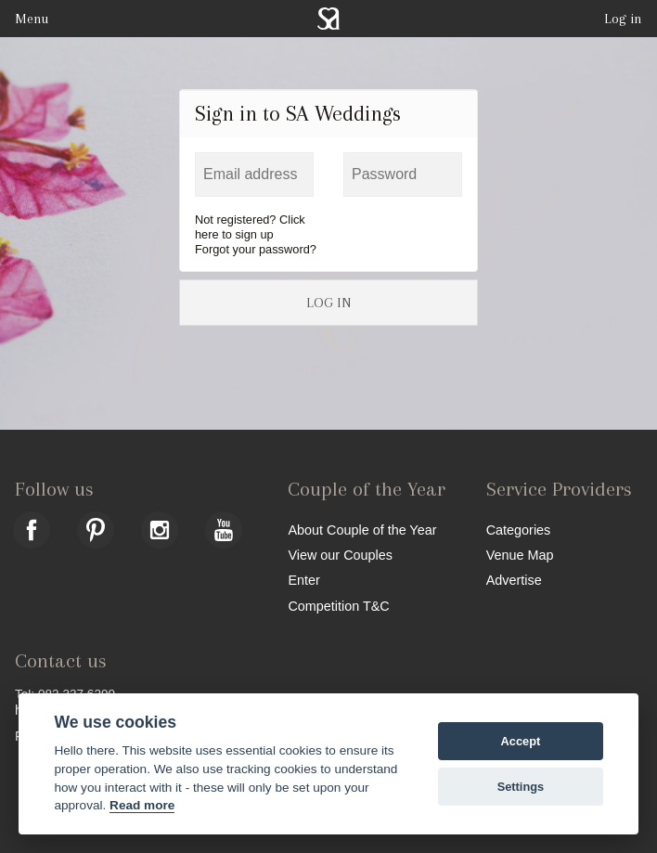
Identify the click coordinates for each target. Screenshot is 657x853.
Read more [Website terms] (142, 805)
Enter (303, 580)
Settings (520, 787)
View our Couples (340, 555)
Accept (521, 741)
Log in (623, 18)
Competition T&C (338, 606)
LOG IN (328, 302)
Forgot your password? (255, 249)
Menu (31, 18)
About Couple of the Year (362, 529)
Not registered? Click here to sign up (250, 227)
